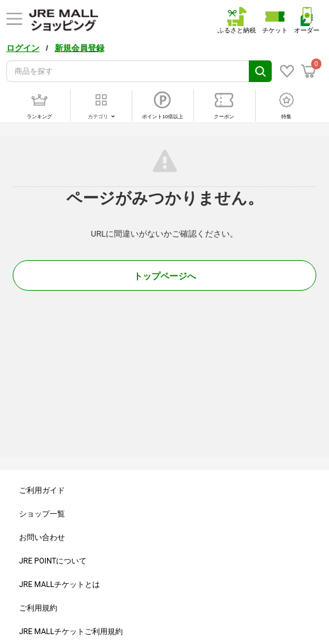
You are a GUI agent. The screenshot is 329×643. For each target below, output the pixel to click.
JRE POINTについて (53, 561)
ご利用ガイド (42, 490)
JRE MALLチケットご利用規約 (71, 631)
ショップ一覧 (42, 513)
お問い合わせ (42, 537)
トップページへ (165, 276)
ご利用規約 (38, 608)
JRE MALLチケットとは (59, 584)
